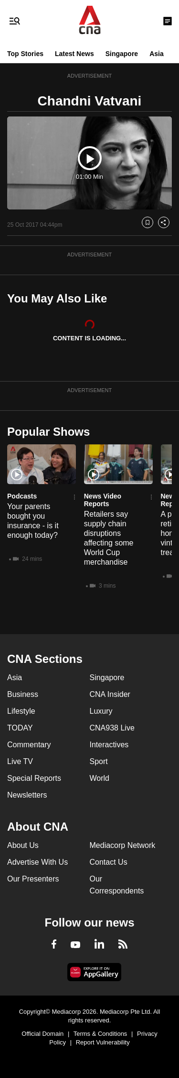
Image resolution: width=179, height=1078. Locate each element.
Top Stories (25, 54)
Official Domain (42, 1033)
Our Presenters (33, 879)
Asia (156, 54)
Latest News (74, 54)
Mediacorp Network (123, 845)
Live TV (20, 761)
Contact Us (108, 862)
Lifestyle (21, 711)
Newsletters (27, 795)
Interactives (109, 745)
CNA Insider (110, 694)
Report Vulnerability (103, 1042)
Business (22, 694)
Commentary (29, 745)
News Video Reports (102, 500)
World (100, 778)
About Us (23, 845)
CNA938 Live (112, 728)
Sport (99, 761)
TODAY (20, 728)
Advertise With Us (37, 862)
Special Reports (34, 778)
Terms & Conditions (100, 1033)
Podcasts (22, 496)
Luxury (101, 711)
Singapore (121, 54)
